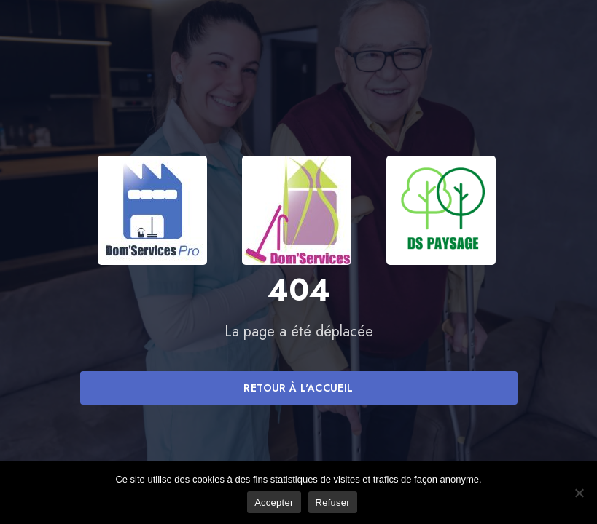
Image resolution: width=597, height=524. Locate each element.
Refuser (333, 502)
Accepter (273, 502)
